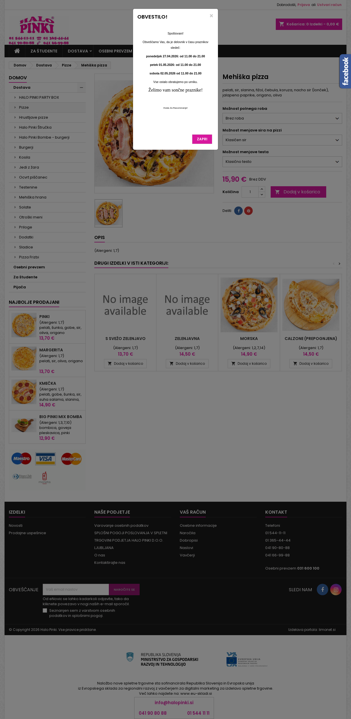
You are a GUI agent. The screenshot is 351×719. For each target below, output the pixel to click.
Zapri (202, 139)
